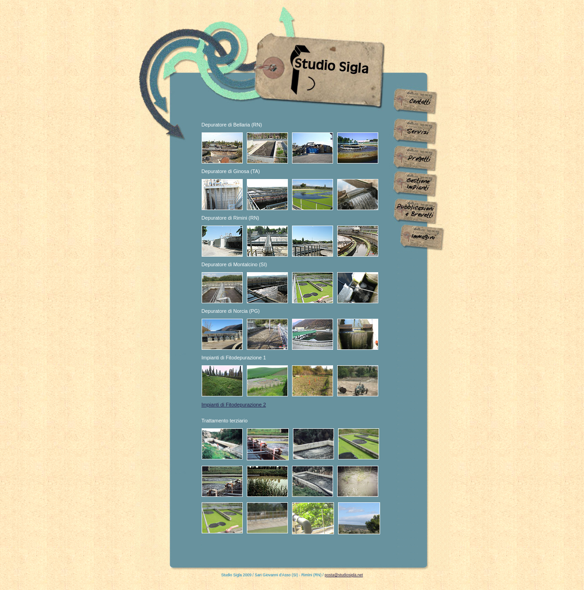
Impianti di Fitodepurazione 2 (234, 404)
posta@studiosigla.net (344, 575)
